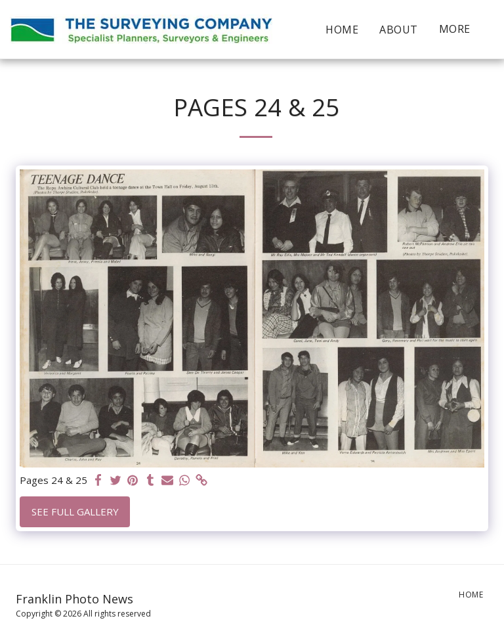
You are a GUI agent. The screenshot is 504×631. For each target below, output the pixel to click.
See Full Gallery (75, 511)
